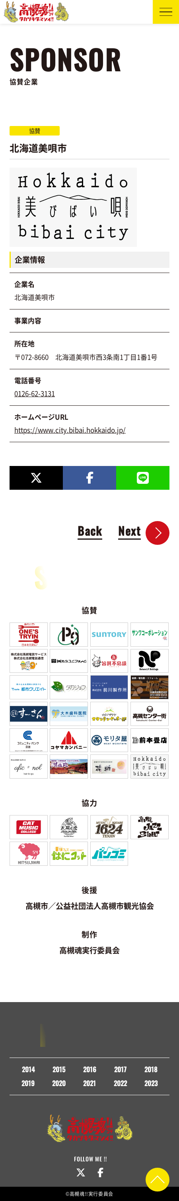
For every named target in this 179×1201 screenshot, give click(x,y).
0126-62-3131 (34, 393)
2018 (151, 1069)
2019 (28, 1083)
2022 (120, 1083)
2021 (89, 1083)
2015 (59, 1069)
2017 (120, 1069)
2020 (59, 1083)
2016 (89, 1069)
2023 (151, 1083)
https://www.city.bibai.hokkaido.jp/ (70, 430)
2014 (28, 1069)
